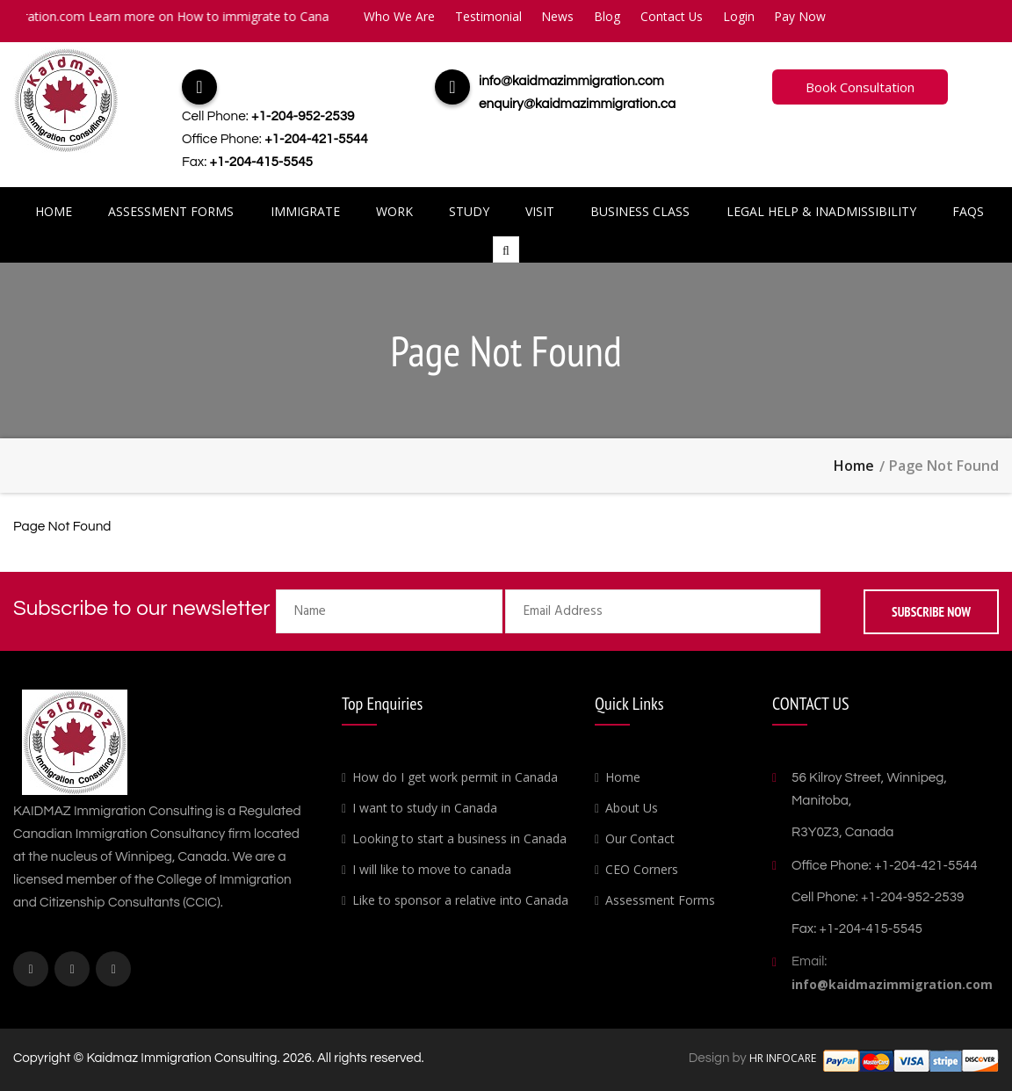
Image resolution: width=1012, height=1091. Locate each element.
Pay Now (803, 16)
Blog (609, 16)
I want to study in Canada (424, 807)
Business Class (640, 211)
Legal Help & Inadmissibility (821, 211)
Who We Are (399, 16)
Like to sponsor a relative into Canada (460, 900)
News (558, 16)
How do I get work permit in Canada (455, 777)
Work (394, 211)
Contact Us (673, 16)
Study (469, 211)
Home (53, 211)
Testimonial (488, 16)
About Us (631, 807)
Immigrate (305, 211)
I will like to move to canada (431, 869)
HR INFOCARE (784, 1058)
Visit (539, 211)
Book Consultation (860, 87)
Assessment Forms (171, 211)
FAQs (968, 211)
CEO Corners (641, 869)
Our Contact (640, 838)
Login (741, 16)
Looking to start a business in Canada (459, 838)
